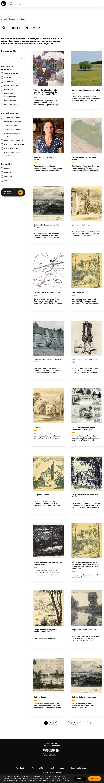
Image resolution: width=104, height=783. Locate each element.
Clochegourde (78, 292)
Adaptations (8, 81)
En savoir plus (54, 780)
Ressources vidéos (11, 104)
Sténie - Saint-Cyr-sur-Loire (84, 697)
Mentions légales (57, 768)
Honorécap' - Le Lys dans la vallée (45, 158)
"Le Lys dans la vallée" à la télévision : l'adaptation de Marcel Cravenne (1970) (45, 92)
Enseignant (8, 172)
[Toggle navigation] (101, 3)
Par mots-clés (8, 51)
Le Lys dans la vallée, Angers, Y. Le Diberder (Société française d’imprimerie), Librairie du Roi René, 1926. (85, 565)
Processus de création (12, 122)
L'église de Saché (41, 495)
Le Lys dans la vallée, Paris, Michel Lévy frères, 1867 (83, 428)
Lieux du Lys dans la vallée (14, 144)
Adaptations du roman (12, 118)
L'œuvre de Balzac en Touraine (12, 153)
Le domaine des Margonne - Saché (84, 158)
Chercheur (8, 176)
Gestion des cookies (52, 772)
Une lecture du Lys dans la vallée (86, 90)
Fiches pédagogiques (12, 85)
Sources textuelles (11, 73)
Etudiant (7, 168)
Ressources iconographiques (10, 95)
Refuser (80, 779)
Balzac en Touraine (11, 148)
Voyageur (7, 180)
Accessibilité (37, 768)
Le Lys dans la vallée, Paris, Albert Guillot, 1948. (45, 631)
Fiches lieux (8, 90)
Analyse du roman (11, 126)
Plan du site (20, 768)
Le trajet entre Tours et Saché (47, 292)
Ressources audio (10, 100)
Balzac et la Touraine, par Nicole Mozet (47, 226)
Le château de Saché (81, 225)
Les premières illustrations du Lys (85, 361)
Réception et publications (13, 140)
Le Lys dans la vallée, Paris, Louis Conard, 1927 (48, 563)
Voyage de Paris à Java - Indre (85, 630)
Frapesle (38, 427)
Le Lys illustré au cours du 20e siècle (85, 496)
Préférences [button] (64, 780)
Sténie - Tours (40, 697)
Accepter (94, 779)
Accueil (4, 19)
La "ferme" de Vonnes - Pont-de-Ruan (48, 361)
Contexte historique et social (12, 135)
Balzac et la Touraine (80, 768)
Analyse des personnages (13, 130)
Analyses (7, 77)
